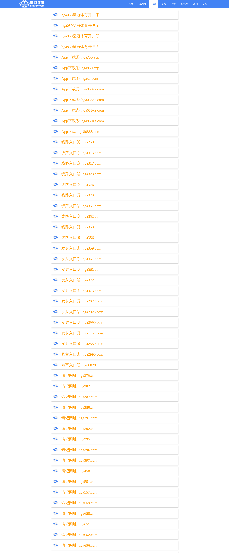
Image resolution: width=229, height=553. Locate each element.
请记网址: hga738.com (48, 328)
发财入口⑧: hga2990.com (146, 171)
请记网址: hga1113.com (144, 361)
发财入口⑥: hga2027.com (146, 160)
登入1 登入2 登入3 (45, 406)
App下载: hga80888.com (145, 71)
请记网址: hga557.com (144, 261)
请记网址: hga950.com (144, 316)
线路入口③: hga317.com (50, 93)
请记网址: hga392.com (144, 227)
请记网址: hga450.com (144, 249)
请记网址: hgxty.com (142, 339)
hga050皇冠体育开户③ (49, 26)
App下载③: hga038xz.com (51, 60)
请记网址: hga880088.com (146, 372)
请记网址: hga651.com (48, 283)
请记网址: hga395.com (48, 238)
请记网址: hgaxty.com (47, 350)
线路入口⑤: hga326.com (50, 104)
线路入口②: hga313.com (146, 82)
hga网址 (142, 4)
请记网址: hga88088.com (50, 372)
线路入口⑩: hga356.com (146, 127)
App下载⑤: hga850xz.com (51, 71)
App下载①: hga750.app (49, 37)
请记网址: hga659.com (48, 305)
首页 (131, 4)
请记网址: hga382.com (144, 205)
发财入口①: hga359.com (50, 138)
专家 (163, 4)
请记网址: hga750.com (144, 305)
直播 (173, 4)
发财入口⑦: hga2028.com (51, 171)
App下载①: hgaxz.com (48, 49)
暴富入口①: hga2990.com (51, 194)
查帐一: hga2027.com (143, 383)
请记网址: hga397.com (48, 249)
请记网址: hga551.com (48, 261)
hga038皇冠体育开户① (49, 15)
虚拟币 (184, 4)
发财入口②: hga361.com (146, 138)
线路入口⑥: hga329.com (146, 104)
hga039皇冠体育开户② (145, 15)
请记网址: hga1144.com (144, 350)
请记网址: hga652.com (144, 283)
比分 (154, 4)
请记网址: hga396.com (144, 238)
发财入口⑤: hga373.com (50, 160)
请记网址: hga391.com (48, 227)
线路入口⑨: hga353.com (50, 127)
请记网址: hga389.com (144, 216)
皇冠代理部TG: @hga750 (98, 417)
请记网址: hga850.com (48, 316)
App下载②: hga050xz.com (147, 49)
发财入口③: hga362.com (50, 149)
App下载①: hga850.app (144, 37)
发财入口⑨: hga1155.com (51, 183)
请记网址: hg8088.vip (47, 361)
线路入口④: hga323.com (146, 93)
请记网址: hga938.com (144, 328)
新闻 (195, 4)
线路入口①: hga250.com (50, 82)
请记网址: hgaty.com (46, 339)
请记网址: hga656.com (48, 294)
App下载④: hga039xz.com (147, 60)
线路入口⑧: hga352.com (146, 116)
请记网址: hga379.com (48, 205)
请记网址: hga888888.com (51, 383)
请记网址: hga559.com (48, 272)
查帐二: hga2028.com (47, 395)
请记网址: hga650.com (144, 272)
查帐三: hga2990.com (143, 395)
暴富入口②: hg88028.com (147, 194)
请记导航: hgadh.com (143, 406)
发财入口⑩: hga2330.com (146, 183)
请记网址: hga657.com (144, 294)
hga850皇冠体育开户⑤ (145, 26)
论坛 (205, 4)
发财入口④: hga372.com (146, 149)
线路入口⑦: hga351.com (50, 116)
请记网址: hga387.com (48, 216)
